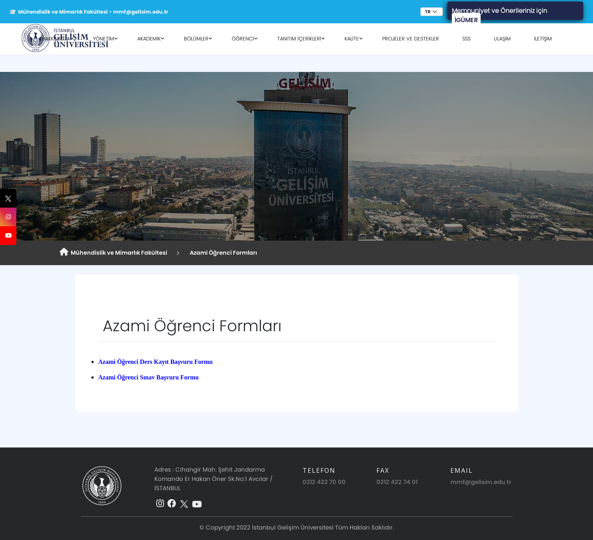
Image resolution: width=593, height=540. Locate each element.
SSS (466, 38)
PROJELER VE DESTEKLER (410, 38)
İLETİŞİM (543, 38)
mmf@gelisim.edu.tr (480, 482)
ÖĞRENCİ (243, 38)
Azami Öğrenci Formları (222, 253)
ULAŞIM (502, 38)
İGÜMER (466, 20)
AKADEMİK (149, 38)
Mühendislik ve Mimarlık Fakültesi (113, 252)
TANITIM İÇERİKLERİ (299, 38)
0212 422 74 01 (397, 482)
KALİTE (352, 38)
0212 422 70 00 (324, 482)
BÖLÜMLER (196, 38)
